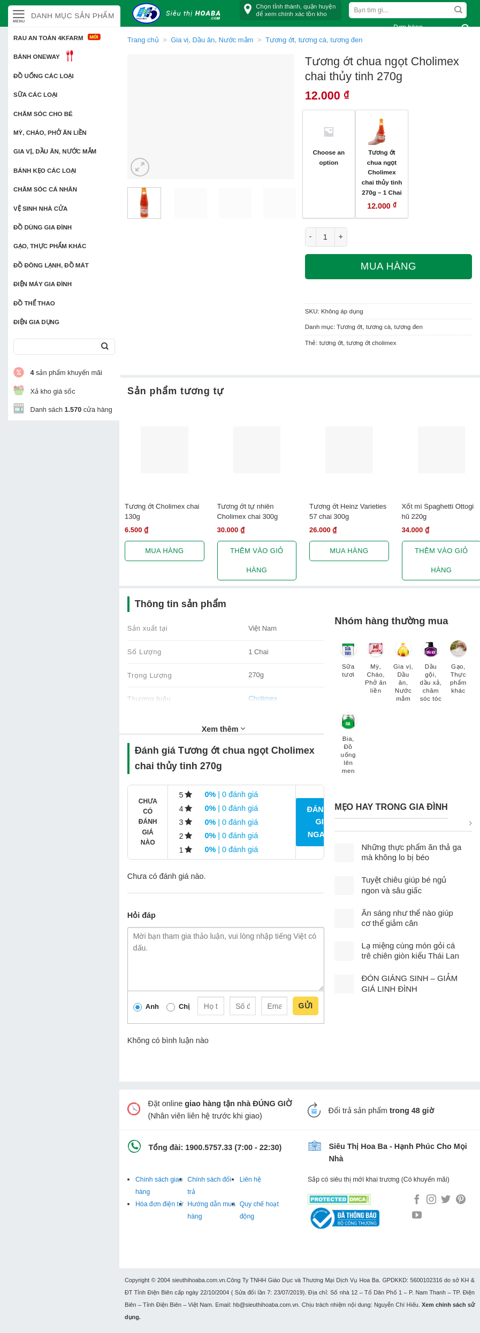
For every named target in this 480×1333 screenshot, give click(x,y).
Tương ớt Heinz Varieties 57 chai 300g (347, 511)
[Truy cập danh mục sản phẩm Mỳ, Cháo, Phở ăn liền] (376, 672)
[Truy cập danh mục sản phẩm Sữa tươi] (348, 664)
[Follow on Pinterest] (461, 1200)
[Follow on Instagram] (431, 1200)
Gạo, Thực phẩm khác (49, 246)
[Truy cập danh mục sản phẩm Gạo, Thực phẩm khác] (458, 672)
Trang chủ (143, 40)
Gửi (305, 1005)
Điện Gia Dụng (36, 322)
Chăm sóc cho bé (43, 114)
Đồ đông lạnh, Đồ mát (51, 265)
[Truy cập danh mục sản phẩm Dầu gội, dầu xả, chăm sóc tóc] (430, 676)
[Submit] (104, 347)
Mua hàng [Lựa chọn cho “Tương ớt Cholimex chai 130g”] (164, 551)
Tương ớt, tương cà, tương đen (380, 327)
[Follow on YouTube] (417, 1216)
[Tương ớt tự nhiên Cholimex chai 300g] (257, 450)
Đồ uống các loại (43, 76)
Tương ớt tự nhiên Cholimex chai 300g (247, 511)
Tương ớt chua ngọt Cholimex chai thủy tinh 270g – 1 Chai (382, 172)
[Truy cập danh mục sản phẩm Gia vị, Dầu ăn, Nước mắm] (403, 676)
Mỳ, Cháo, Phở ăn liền (50, 132)
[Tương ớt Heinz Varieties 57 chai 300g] (349, 450)
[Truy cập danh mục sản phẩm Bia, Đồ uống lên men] (348, 748)
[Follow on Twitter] (446, 1200)
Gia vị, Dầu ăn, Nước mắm (54, 151)
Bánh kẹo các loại (44, 170)
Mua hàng (388, 266)
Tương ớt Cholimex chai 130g (162, 511)
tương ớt (331, 343)
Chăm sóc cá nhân (45, 189)
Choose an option (329, 157)
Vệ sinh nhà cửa (40, 208)
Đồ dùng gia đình (42, 227)
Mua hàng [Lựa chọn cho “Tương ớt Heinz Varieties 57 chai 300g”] (349, 551)
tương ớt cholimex (371, 343)
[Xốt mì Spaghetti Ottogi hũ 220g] (442, 450)
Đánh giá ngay (318, 821)
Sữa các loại (35, 94)
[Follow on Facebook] (417, 1200)
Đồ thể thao (34, 303)
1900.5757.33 (208, 1147)
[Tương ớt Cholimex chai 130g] (164, 450)
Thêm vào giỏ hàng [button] (257, 560)
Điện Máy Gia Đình (42, 284)
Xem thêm (224, 728)
